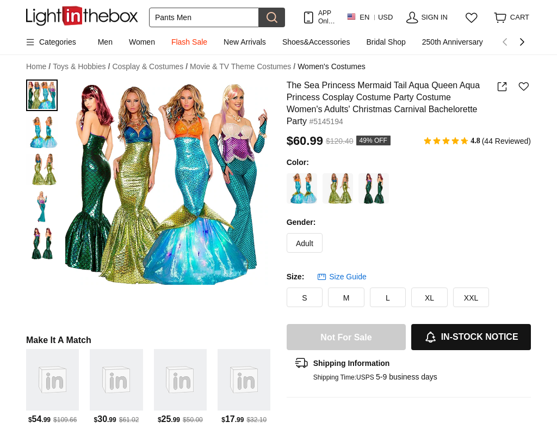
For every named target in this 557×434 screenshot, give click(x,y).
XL (429, 298)
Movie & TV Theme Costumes (242, 66)
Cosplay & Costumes (150, 66)
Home (38, 66)
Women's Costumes (332, 66)
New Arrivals (245, 42)
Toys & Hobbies (81, 66)
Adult (304, 243)
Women (142, 42)
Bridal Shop (385, 42)
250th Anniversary (452, 42)
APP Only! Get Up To (326, 17)
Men (105, 42)
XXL (471, 298)
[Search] (204, 17)
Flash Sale (189, 42)
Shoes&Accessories (316, 42)
